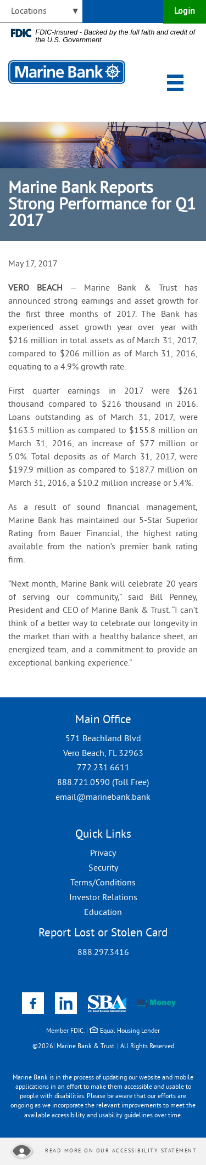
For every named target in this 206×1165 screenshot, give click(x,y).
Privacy (103, 853)
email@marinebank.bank (103, 797)
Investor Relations (103, 898)
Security (103, 868)
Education (103, 912)
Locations (29, 11)
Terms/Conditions (103, 883)
